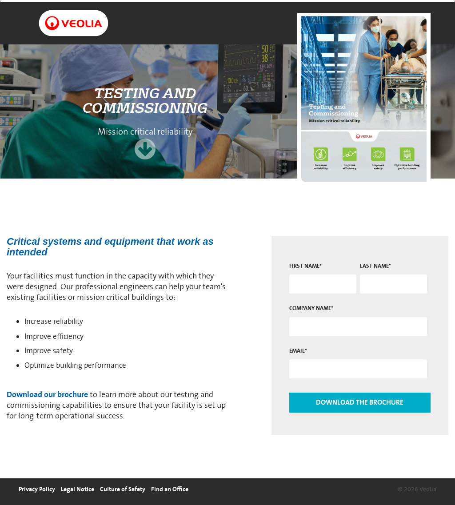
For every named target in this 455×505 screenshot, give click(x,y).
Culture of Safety (122, 489)
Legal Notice (77, 489)
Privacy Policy (37, 489)
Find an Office (169, 489)
